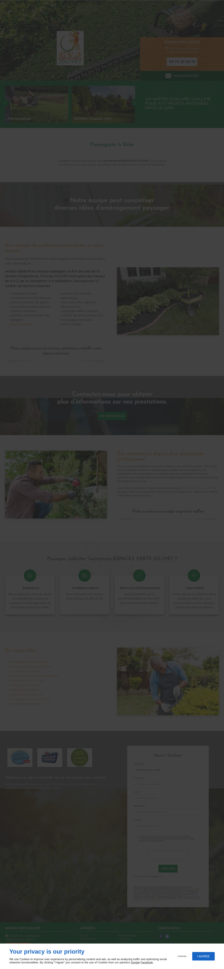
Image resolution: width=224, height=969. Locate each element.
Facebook (146, 962)
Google (135, 962)
